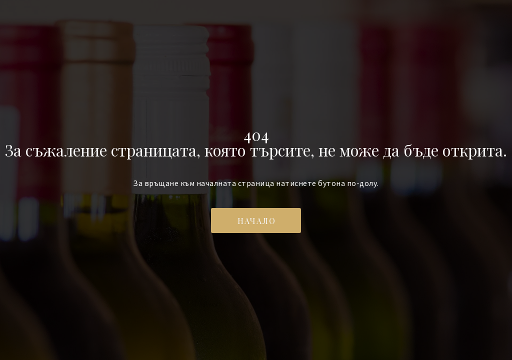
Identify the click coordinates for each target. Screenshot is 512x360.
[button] (256, 220)
